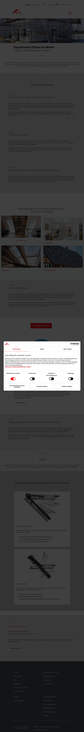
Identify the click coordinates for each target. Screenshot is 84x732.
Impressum (8, 367)
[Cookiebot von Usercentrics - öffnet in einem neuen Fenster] (71, 344)
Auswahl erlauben (41, 386)
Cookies (28, 367)
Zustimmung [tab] (16, 349)
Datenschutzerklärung (18, 367)
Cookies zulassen (67, 386)
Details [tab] (42, 349)
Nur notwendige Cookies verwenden (17, 386)
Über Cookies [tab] (67, 349)
